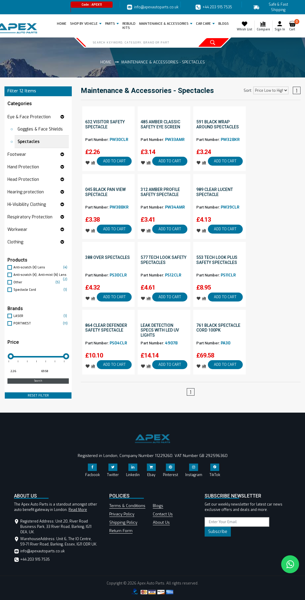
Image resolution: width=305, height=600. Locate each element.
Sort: (248, 90)
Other (37, 282)
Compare (263, 26)
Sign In (280, 26)
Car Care (203, 23)
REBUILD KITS (129, 25)
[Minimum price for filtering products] (22, 371)
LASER (41, 316)
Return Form (121, 530)
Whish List (244, 26)
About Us (161, 522)
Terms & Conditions (127, 505)
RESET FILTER (38, 395)
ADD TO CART (114, 161)
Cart (293, 26)
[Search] (136, 42)
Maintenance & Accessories (164, 23)
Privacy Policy (121, 514)
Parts (110, 23)
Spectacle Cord (41, 289)
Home (63, 23)
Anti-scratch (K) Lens (41, 267)
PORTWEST (41, 323)
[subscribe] (237, 522)
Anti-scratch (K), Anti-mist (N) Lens (41, 275)
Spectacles (29, 141)
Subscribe (217, 531)
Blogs (158, 505)
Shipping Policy (123, 522)
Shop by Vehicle (84, 23)
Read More (78, 509)
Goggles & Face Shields (40, 129)
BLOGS (223, 23)
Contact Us (163, 514)
